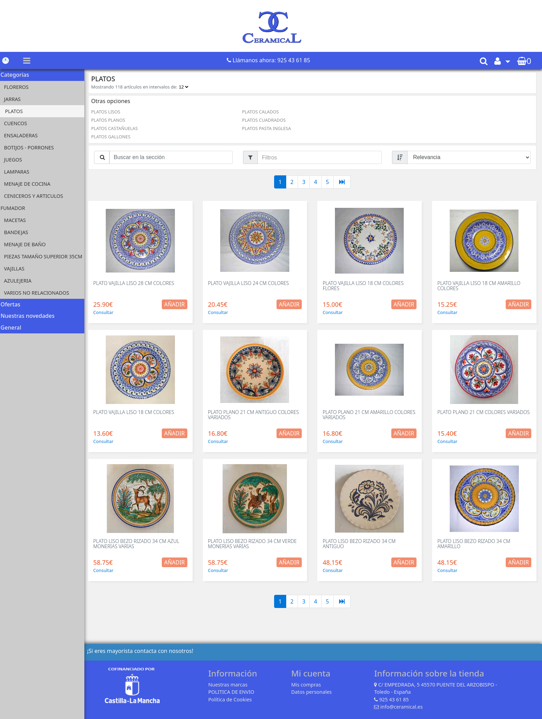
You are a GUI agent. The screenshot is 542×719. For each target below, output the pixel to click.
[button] (502, 60)
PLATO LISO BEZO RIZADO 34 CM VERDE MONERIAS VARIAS (253, 544)
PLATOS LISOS (107, 112)
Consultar (105, 312)
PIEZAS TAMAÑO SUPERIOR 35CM (45, 256)
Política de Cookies (231, 699)
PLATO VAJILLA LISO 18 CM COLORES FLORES (364, 286)
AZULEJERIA (20, 280)
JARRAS (14, 99)
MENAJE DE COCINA (29, 184)
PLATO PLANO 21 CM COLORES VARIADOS (484, 412)
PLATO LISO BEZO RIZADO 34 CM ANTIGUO (360, 544)
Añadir (176, 304)
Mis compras (307, 684)
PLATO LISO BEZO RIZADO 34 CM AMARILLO (474, 544)
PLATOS (16, 111)
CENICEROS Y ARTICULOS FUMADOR (34, 202)
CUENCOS (17, 123)
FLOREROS (18, 87)
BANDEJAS (18, 232)
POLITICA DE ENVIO (232, 692)
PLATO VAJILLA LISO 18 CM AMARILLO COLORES (479, 286)
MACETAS (17, 220)
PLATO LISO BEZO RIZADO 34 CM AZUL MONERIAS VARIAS (138, 544)
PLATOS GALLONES (112, 136)
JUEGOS (15, 159)
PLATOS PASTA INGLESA (267, 128)
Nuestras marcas (228, 684)
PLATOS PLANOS (110, 120)
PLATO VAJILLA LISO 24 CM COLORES (249, 283)
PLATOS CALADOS (261, 112)
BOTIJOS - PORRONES (31, 147)
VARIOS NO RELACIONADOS (38, 292)
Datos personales (312, 692)
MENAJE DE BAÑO (27, 244)
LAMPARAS (18, 171)
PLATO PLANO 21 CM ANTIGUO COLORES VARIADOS (254, 415)
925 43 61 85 (395, 699)
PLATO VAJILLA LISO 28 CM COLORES (135, 283)
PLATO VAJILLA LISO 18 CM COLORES (135, 412)
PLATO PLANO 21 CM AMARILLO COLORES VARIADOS (370, 415)
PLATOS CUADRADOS (265, 120)
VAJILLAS (16, 268)
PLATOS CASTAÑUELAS (116, 128)
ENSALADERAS (23, 135)
